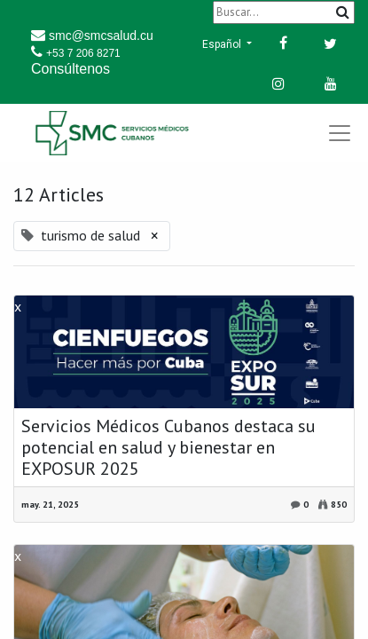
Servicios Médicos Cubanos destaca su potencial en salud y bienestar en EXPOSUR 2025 (168, 447)
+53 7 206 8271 (83, 53)
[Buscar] (284, 12)
